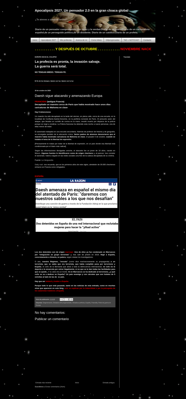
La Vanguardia (47, 160)
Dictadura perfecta (78, 302)
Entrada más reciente (43, 383)
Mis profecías (66, 40)
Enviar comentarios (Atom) (55, 387)
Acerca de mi (81, 40)
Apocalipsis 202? (48, 40)
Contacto (147, 40)
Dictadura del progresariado (62, 302)
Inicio (35, 40)
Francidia (94, 302)
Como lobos (96, 40)
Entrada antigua (108, 383)
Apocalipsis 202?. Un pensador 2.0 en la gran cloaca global (81, 10)
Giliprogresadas (112, 40)
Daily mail (39, 164)
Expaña (88, 302)
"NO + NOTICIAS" (131, 40)
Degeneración (47, 302)
